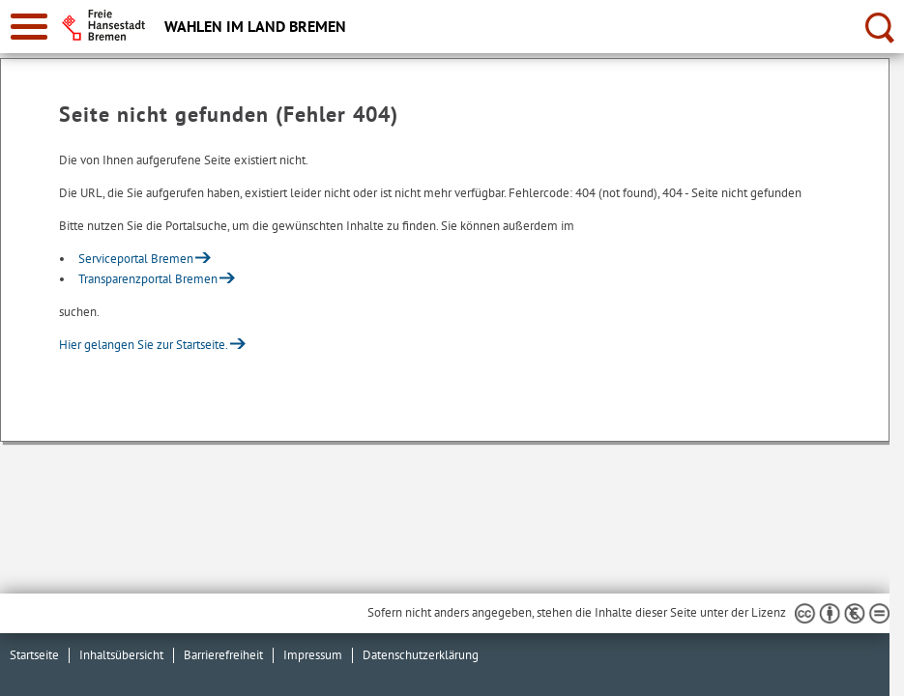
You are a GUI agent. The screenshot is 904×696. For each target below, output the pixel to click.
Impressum (312, 655)
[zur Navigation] (29, 26)
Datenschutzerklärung (421, 655)
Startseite (34, 655)
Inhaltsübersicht (121, 655)
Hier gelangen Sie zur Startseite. (143, 344)
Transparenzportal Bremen (148, 279)
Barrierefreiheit (223, 655)
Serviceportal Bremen (135, 258)
